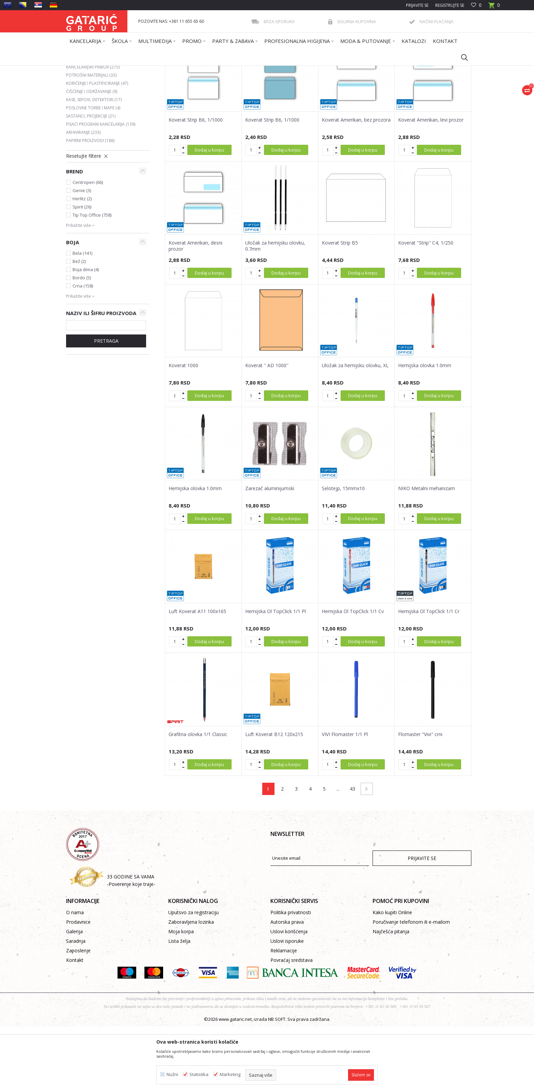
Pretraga (106, 406)
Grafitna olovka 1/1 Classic (198, 800)
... (338, 854)
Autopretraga (270, 94)
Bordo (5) (82, 343)
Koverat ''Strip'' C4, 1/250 (425, 309)
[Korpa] (494, 7)
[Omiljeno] (476, 5)
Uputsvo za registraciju (193, 978)
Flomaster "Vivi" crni (420, 800)
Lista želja (179, 1006)
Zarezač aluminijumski (269, 554)
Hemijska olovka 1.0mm (424, 431)
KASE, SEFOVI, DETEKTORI (94, 165)
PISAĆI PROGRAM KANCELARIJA (100, 190)
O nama (75, 978)
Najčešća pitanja (391, 997)
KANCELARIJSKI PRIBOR (93, 133)
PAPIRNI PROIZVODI (90, 206)
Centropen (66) (88, 248)
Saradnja (75, 1006)
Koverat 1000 (183, 431)
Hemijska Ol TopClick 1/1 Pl (275, 677)
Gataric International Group (92, 70)
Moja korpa (181, 997)
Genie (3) (82, 256)
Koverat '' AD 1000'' (266, 431)
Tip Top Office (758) (92, 281)
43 (352, 854)
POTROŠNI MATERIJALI (91, 141)
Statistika (198, 1074)
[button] (461, 57)
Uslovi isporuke (287, 1006)
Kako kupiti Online (392, 978)
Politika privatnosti (290, 978)
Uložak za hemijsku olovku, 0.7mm (275, 312)
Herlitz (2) (82, 264)
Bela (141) (82, 319)
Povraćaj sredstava (291, 1026)
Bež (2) (79, 327)
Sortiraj (301, 94)
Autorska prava (287, 987)
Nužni (172, 1074)
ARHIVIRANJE (83, 198)
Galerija (74, 997)
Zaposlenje (78, 1016)
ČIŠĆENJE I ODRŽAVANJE (91, 157)
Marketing (230, 1074)
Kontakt (74, 1026)
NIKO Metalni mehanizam (426, 554)
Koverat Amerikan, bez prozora (356, 186)
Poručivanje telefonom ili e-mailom (411, 987)
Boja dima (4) (86, 335)
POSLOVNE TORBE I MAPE (93, 173)
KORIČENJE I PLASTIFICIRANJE (97, 149)
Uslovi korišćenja (289, 997)
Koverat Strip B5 (340, 309)
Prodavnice (78, 987)
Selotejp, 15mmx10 (343, 554)
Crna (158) (83, 351)
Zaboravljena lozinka (191, 987)
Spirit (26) (82, 272)
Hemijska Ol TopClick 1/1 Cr (428, 677)
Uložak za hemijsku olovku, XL (355, 431)
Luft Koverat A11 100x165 (197, 677)
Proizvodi (133, 70)
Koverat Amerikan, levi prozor (431, 186)
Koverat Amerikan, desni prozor (195, 312)
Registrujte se (449, 5)
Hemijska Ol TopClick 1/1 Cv (353, 677)
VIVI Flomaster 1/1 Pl (345, 800)
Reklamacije (283, 1016)
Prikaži (374, 94)
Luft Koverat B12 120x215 (274, 800)
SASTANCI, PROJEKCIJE (90, 182)
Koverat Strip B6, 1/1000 (196, 186)
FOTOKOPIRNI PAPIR (89, 124)
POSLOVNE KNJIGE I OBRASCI (97, 116)
